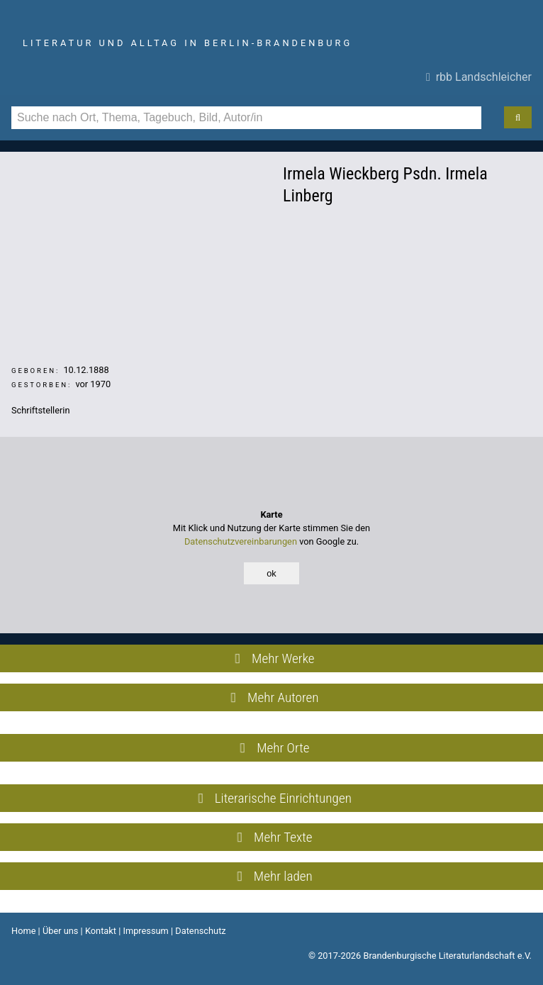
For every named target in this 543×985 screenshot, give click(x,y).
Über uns (61, 930)
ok (271, 573)
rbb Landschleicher (479, 77)
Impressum (145, 930)
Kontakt (100, 930)
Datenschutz (200, 930)
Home (23, 930)
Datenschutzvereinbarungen (240, 541)
